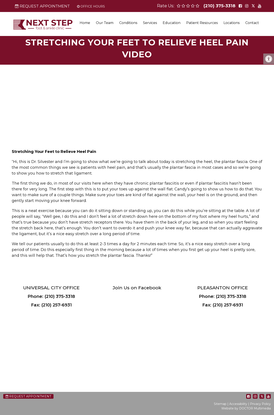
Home (85, 23)
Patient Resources (202, 23)
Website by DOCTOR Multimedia (246, 408)
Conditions (128, 23)
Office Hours (91, 6)
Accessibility (238, 404)
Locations (231, 23)
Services (150, 23)
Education (171, 23)
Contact (252, 23)
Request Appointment (42, 6)
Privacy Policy (260, 404)
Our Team (104, 23)
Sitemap (220, 404)
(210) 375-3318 (219, 5)
